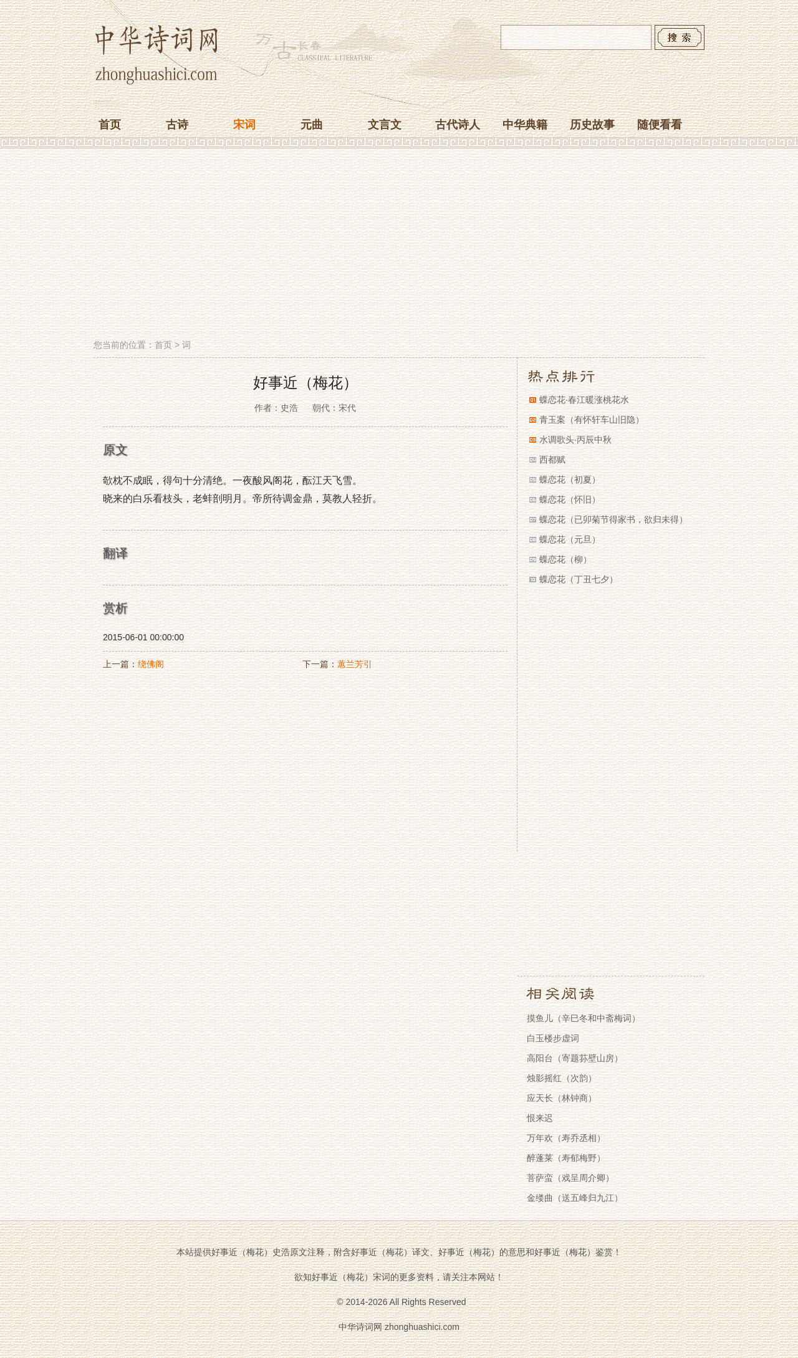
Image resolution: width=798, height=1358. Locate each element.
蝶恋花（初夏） (569, 479)
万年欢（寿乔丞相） (566, 1138)
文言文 (384, 124)
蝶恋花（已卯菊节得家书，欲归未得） (613, 519)
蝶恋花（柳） (565, 559)
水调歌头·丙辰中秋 (575, 440)
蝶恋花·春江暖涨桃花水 (584, 400)
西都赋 (552, 460)
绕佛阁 (151, 664)
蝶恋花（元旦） (569, 539)
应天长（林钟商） (562, 1098)
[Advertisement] (399, 245)
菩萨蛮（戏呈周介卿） (570, 1178)
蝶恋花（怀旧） (569, 499)
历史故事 (592, 124)
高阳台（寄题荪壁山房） (575, 1058)
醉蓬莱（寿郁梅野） (566, 1158)
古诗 (177, 124)
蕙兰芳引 (354, 664)
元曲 (311, 124)
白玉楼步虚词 (553, 1038)
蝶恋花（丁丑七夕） (578, 579)
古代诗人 (457, 124)
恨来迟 (540, 1118)
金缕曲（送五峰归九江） (575, 1198)
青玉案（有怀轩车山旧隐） (591, 420)
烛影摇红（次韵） (562, 1078)
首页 (110, 124)
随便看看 (659, 124)
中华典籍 (524, 124)
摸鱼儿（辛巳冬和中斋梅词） (583, 1018)
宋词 (244, 124)
